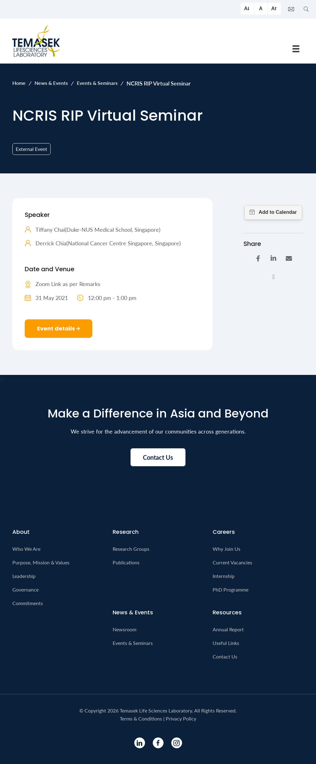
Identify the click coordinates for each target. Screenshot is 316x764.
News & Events (51, 83)
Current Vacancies (232, 562)
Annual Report (228, 629)
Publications (126, 562)
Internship (224, 576)
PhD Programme (230, 589)
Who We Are (26, 549)
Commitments (27, 603)
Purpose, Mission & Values (40, 562)
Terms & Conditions (141, 718)
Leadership (23, 576)
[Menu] (296, 48)
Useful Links (226, 643)
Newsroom (124, 629)
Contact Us (225, 656)
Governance (25, 589)
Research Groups (131, 549)
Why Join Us (226, 549)
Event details (58, 328)
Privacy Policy (181, 718)
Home (19, 83)
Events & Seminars (97, 83)
